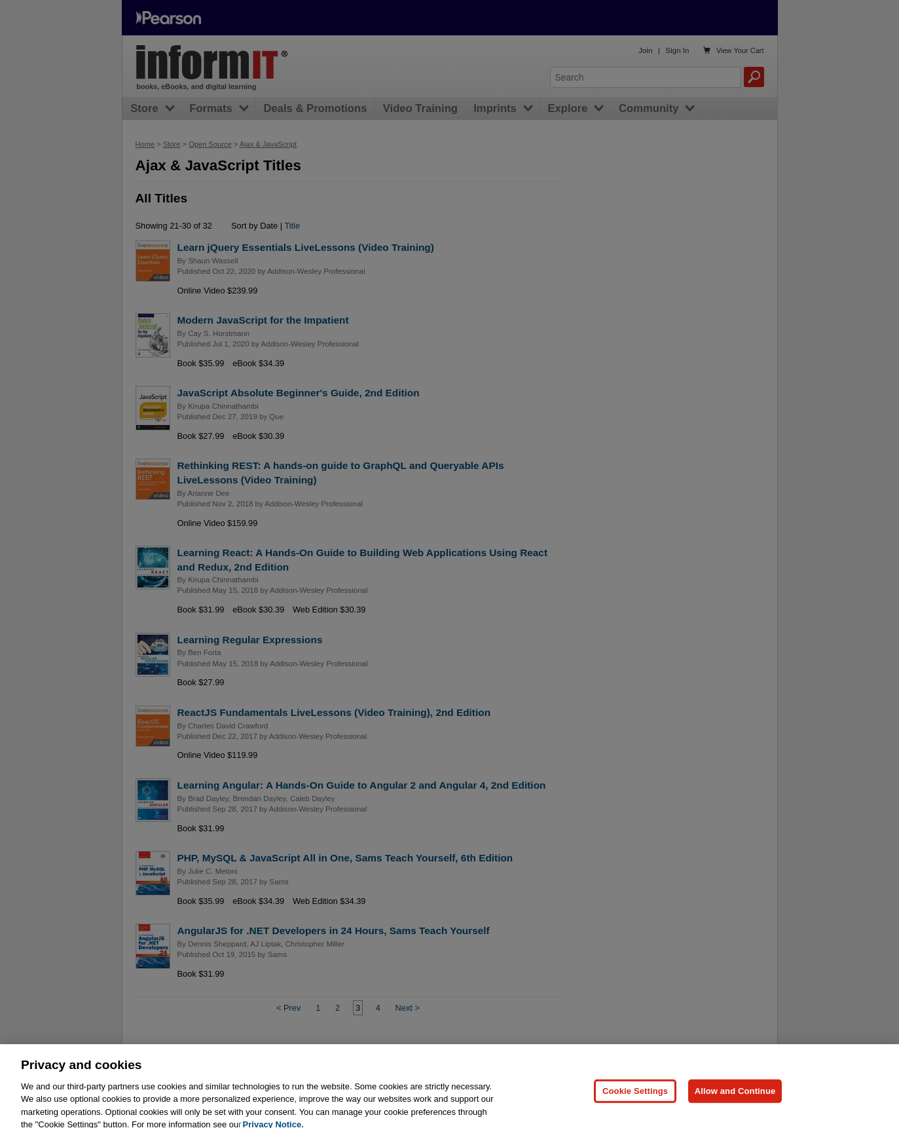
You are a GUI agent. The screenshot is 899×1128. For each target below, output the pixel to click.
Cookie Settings (635, 1110)
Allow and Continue (735, 1110)
